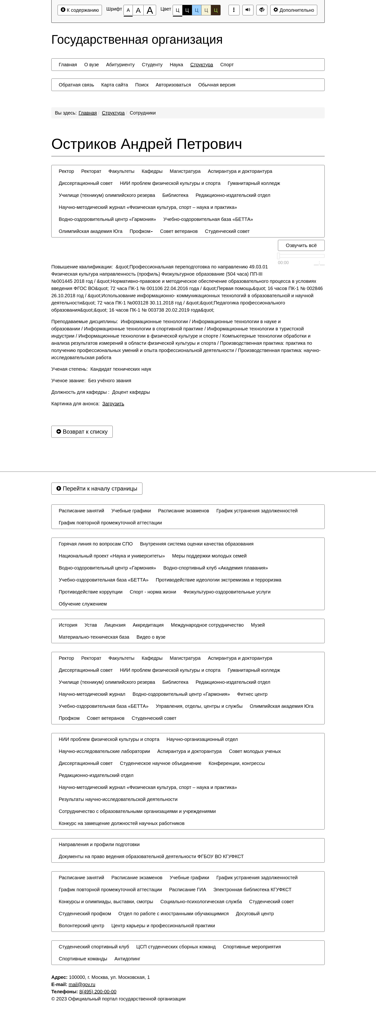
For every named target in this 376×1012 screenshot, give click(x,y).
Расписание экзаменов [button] (183, 510)
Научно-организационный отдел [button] (202, 739)
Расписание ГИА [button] (187, 889)
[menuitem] (68, 65)
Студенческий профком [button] (85, 913)
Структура (113, 112)
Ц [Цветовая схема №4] (206, 10)
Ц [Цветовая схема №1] (177, 11)
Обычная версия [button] (216, 84)
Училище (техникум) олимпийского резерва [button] (107, 195)
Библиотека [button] (175, 195)
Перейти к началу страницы (96, 488)
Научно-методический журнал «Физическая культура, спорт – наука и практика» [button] (148, 207)
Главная (88, 112)
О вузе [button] (91, 64)
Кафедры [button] (152, 171)
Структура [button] (201, 64)
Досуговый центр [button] (255, 913)
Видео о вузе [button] (150, 637)
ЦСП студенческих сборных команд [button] (176, 946)
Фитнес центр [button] (252, 694)
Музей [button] (258, 625)
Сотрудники (143, 112)
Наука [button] (176, 64)
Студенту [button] (152, 64)
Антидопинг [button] (127, 958)
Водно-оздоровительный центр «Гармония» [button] (107, 219)
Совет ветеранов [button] (179, 231)
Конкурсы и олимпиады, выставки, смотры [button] (106, 901)
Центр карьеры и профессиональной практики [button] (163, 925)
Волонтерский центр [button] (81, 925)
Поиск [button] (141, 84)
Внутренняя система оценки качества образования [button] (197, 543)
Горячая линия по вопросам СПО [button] (96, 543)
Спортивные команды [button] (83, 958)
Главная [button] (68, 64)
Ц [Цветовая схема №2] (187, 10)
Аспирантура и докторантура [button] (240, 171)
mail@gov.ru (82, 984)
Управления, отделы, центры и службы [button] (199, 706)
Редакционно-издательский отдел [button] (233, 195)
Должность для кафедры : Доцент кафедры (100, 392)
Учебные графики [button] (131, 510)
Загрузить (113, 403)
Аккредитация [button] (148, 625)
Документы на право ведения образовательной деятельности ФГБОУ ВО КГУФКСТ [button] (151, 856)
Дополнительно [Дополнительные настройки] (293, 10)
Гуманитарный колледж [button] (254, 183)
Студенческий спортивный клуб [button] (94, 946)
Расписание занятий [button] (81, 510)
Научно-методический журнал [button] (92, 694)
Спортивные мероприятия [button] (252, 946)
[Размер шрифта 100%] (128, 10)
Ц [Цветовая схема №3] (197, 10)
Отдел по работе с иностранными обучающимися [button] (173, 913)
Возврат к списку (82, 431)
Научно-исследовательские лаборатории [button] (104, 751)
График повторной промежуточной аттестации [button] (110, 522)
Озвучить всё (301, 245)
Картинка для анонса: (87, 403)
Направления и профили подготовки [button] (99, 844)
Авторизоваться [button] (173, 84)
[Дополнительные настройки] (261, 10)
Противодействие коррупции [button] (91, 591)
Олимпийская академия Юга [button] (91, 231)
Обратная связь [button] (76, 84)
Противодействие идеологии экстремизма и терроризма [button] (218, 579)
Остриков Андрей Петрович (146, 144)
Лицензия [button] (115, 625)
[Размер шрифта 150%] (138, 10)
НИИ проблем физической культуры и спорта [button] (170, 183)
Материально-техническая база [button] (94, 637)
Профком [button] (141, 231)
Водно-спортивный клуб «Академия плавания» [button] (215, 567)
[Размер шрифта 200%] (149, 10)
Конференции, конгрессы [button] (237, 763)
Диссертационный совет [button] (86, 183)
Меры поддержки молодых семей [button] (209, 555)
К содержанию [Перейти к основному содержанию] (80, 10)
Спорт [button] (227, 64)
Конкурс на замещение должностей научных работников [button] (122, 823)
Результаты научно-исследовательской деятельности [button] (118, 799)
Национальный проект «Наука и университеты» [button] (112, 555)
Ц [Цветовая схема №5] (215, 10)
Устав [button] (91, 625)
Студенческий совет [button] (227, 231)
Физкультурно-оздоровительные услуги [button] (227, 591)
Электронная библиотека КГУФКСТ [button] (252, 889)
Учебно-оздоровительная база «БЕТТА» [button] (208, 219)
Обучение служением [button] (83, 603)
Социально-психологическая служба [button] (201, 901)
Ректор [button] (66, 171)
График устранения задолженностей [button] (257, 510)
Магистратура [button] (185, 171)
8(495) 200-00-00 (98, 991)
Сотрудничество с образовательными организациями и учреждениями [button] (137, 811)
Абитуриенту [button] (120, 64)
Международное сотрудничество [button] (207, 625)
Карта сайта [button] (114, 84)
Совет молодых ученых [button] (255, 751)
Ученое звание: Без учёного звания (91, 380)
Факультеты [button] (121, 171)
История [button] (68, 625)
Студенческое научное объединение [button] (160, 763)
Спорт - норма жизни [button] (153, 591)
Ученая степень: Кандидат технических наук (101, 369)
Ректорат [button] (91, 171)
